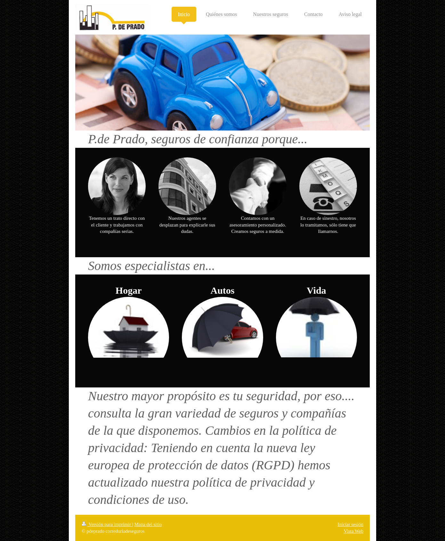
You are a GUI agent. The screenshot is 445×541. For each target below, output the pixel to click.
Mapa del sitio (148, 524)
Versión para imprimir (107, 524)
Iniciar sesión (350, 524)
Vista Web (353, 531)
